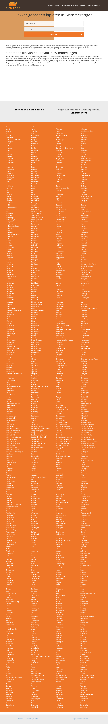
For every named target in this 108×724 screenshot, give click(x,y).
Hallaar (58, 224)
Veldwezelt (59, 475)
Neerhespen (35, 342)
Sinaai (33, 422)
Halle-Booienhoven (13, 226)
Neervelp (83, 344)
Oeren (82, 355)
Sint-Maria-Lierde (37, 441)
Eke (32, 190)
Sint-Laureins (35, 678)
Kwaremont (35, 281)
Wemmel (59, 692)
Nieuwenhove (36, 348)
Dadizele (34, 173)
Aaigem (8, 547)
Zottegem (34, 705)
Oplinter (83, 369)
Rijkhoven (83, 399)
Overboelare (84, 378)
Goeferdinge (60, 211)
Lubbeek (58, 640)
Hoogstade (10, 247)
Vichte (58, 479)
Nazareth (83, 650)
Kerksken (9, 266)
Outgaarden (10, 378)
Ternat (8, 684)
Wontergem (35, 528)
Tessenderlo (60, 684)
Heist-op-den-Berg (12, 602)
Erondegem (35, 199)
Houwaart (9, 612)
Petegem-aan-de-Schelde (40, 386)
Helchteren (34, 602)
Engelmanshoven (86, 196)
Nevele (33, 652)
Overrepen (59, 380)
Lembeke (34, 291)
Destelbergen (35, 578)
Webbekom (84, 505)
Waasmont (59, 498)
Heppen (83, 234)
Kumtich (59, 279)
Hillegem (34, 241)
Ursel (57, 471)
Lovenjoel (9, 302)
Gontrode (9, 213)
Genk (57, 591)
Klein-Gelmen (35, 270)
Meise (33, 644)
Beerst (82, 142)
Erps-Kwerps (84, 199)
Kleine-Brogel (60, 270)
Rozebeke (34, 407)
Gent (82, 591)
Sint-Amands (10, 675)
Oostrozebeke (60, 659)
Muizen (83, 334)
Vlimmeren (10, 488)
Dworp (58, 186)
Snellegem (84, 452)
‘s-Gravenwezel (61, 127)
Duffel (33, 583)
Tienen (8, 686)
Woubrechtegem (12, 530)
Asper (33, 133)
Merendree (59, 321)
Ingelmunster (60, 614)
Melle (57, 644)
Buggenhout (35, 572)
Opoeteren (10, 372)
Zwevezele (59, 545)
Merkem (83, 321)
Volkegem (59, 488)
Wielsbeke (34, 697)
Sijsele (8, 422)
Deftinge (83, 574)
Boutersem (84, 568)
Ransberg (34, 395)
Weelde (33, 507)
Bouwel (58, 165)
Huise (58, 249)
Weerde (58, 507)
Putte (8, 667)
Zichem (33, 540)
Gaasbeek (34, 589)
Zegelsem (34, 536)
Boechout (9, 566)
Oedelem (9, 355)
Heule (8, 239)
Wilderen (34, 521)
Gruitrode (83, 220)
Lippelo (83, 296)
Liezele (8, 296)
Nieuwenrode (60, 348)
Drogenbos (10, 583)
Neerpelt (9, 652)
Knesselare (59, 621)
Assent (82, 133)
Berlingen (34, 150)
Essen (33, 587)
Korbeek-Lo (35, 277)
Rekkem (9, 397)
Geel (7, 591)
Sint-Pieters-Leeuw (37, 680)
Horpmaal (34, 247)
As (31, 553)
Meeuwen (34, 315)
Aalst (8, 129)
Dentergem (84, 576)
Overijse (58, 663)
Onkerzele (59, 359)
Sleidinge (34, 450)
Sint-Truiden (60, 680)
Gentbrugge (35, 207)
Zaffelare (34, 532)
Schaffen (34, 414)
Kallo (8, 260)
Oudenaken (60, 376)
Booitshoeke (35, 161)
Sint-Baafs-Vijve (61, 424)
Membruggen (85, 319)
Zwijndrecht (84, 707)
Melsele (33, 319)
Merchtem (9, 646)
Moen (33, 327)
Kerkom (58, 264)
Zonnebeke (10, 705)
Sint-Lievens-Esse (12, 439)
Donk (82, 182)
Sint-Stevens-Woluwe (87, 448)
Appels (58, 131)
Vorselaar (83, 688)
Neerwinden (10, 346)
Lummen (83, 640)
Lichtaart (59, 294)
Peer (7, 665)
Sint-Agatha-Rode (62, 422)
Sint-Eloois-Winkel (12, 429)
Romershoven (11, 405)
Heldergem (59, 232)
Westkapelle (10, 513)
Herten (58, 237)
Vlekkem (59, 483)
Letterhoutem (85, 291)
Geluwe (83, 205)
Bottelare (34, 165)
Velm (82, 475)
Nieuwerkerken (85, 652)
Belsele (83, 146)
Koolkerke (59, 275)
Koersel (58, 272)
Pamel (33, 382)
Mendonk (9, 321)
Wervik (82, 692)
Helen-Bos (84, 232)
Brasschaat (10, 570)
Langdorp (59, 283)
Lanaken (58, 629)
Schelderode (84, 414)
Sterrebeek (35, 458)
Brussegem (10, 169)
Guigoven (9, 222)
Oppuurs (34, 372)
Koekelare (9, 623)
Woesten (34, 526)
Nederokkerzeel (36, 340)
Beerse (8, 557)
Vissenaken (84, 481)
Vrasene (83, 492)
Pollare (83, 388)
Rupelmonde (84, 412)
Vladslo (8, 483)
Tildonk (33, 467)
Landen (82, 629)
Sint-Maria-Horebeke (87, 439)
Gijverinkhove (35, 209)
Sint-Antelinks (35, 424)
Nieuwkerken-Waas (13, 350)
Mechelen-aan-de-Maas (88, 308)
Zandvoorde (10, 534)
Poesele (58, 388)
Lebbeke (9, 631)
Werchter (83, 509)
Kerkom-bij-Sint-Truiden (88, 264)
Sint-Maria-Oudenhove (63, 441)
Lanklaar (9, 285)
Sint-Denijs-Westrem (63, 426)
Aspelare (9, 133)
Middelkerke (35, 648)
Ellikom (58, 585)
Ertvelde (9, 201)
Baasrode (83, 137)
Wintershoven (11, 526)
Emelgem (34, 196)
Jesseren (59, 256)
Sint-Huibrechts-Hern (87, 429)
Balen (8, 555)
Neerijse (59, 342)
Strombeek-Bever (86, 460)
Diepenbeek (60, 578)
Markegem (35, 306)
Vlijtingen (83, 486)
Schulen (33, 420)
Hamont (83, 226)
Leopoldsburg (10, 633)
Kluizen (33, 272)
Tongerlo (9, 469)
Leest (82, 287)
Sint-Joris (34, 433)
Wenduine (59, 509)
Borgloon (9, 568)
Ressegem (34, 399)
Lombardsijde (11, 300)
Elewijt (82, 192)
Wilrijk (82, 521)
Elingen (33, 194)
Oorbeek (83, 361)
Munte (8, 338)
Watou (58, 505)
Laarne (33, 629)
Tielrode (83, 464)
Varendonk (34, 473)
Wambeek (9, 502)
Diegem (34, 180)
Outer (82, 376)
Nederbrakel (60, 338)
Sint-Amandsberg (86, 422)
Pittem (58, 665)
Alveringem (10, 551)
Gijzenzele (84, 209)
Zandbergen (60, 532)
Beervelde (34, 144)
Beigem (83, 144)
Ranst (57, 667)
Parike (58, 382)
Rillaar (58, 401)
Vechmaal (83, 473)
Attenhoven (35, 135)
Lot (81, 300)
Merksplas (59, 646)
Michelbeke (10, 325)
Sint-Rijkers (60, 448)
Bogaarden (60, 159)
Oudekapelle (35, 376)
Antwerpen (34, 551)
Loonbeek (34, 300)
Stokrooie (9, 460)
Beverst (58, 154)
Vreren (33, 494)
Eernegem (9, 188)
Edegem (58, 583)
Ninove (82, 654)
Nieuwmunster (36, 350)
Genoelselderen (11, 207)
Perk (57, 384)
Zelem (58, 536)
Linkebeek (59, 635)
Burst (82, 171)
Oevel (58, 357)
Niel (57, 652)
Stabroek (83, 680)
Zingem (8, 703)
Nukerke (83, 353)
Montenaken (35, 332)
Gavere (82, 589)
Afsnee (8, 131)
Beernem (83, 555)
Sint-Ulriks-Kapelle (12, 450)
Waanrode (34, 496)
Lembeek (9, 291)
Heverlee (9, 241)
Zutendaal (34, 707)
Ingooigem (59, 253)
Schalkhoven (60, 414)
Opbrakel (9, 367)
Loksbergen (84, 298)
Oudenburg (34, 663)
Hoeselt (83, 608)
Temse (82, 682)
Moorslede (34, 650)
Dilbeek (33, 580)
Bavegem (9, 142)
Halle (82, 224)
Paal (7, 382)
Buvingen (9, 173)
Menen (82, 644)
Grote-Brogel (10, 220)
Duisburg (9, 186)
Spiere (33, 454)
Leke (82, 289)
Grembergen (84, 215)
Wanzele (83, 502)
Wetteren (34, 694)
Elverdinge (59, 194)
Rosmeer (83, 405)
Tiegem (33, 464)
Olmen (8, 359)
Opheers (9, 369)
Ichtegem (9, 614)
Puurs (33, 667)
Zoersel (33, 703)
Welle (33, 509)
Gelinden (83, 203)
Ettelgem (83, 201)
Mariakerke (60, 304)
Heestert (83, 228)
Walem (8, 500)
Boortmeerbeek (85, 566)
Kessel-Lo (34, 268)
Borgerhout (10, 163)
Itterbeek (9, 256)
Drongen (59, 184)
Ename (58, 196)
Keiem (58, 262)
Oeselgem (9, 357)
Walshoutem (60, 500)
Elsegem (83, 585)
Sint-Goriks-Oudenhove (64, 429)
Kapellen (83, 260)
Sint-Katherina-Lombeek (39, 435)
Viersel (82, 479)
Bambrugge (60, 140)
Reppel (8, 399)
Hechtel (58, 599)
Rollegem (59, 403)
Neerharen (10, 342)
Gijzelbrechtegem (62, 209)
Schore (33, 418)
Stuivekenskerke (11, 462)
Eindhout (9, 585)
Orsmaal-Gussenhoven (14, 374)
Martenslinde (60, 306)
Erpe (57, 199)
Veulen (8, 479)
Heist (82, 230)
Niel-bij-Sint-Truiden (13, 348)
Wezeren (34, 517)
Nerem (58, 346)
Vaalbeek (83, 471)
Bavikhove (34, 142)
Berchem (34, 148)
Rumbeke (83, 410)
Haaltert (8, 597)
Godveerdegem (36, 211)
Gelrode (34, 205)
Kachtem (34, 258)
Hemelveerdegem (12, 234)
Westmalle (59, 513)
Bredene (58, 570)
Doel (57, 182)
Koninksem (10, 275)
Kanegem (34, 260)
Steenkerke (84, 456)
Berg (82, 148)
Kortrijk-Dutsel (85, 277)
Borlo (33, 163)
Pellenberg (34, 384)
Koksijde (34, 623)
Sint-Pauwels (35, 445)
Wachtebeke (84, 690)
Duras (33, 186)
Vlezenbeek (84, 483)
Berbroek (9, 148)
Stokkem (83, 458)
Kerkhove (34, 264)
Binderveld (84, 154)
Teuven (8, 464)
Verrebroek (59, 477)
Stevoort (59, 458)
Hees (57, 228)
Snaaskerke (60, 452)
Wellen (33, 692)
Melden (8, 317)
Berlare (82, 559)
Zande (82, 532)
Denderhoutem (61, 175)
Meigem (59, 315)
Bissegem (34, 156)
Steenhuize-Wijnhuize (63, 456)
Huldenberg (59, 612)
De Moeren (10, 175)
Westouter (10, 515)
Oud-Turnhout (85, 661)
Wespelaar (59, 511)
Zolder (33, 542)
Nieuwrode (59, 350)
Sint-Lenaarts (85, 437)
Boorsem (59, 161)
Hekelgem (9, 232)
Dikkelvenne (35, 182)
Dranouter (34, 184)
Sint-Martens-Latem (87, 678)
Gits (7, 211)
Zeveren (83, 538)
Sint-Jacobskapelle (37, 431)
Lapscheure (35, 285)
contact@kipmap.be (32, 719)
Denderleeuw (35, 576)
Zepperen (83, 536)
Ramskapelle (84, 393)
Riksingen (34, 401)
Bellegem (34, 146)
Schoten (83, 673)
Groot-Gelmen (61, 218)
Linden (33, 296)
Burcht (58, 171)
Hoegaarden (35, 608)
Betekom (83, 150)
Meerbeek (84, 310)
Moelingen (59, 648)
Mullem (33, 336)
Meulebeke (10, 648)
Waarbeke (59, 496)
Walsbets (34, 500)
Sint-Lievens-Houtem (63, 678)
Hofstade (34, 245)
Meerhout (9, 644)
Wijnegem (59, 697)
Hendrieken (35, 234)
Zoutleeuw (59, 705)
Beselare (59, 150)
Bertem (8, 561)
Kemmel (83, 262)
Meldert (33, 317)
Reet (57, 395)
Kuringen (83, 279)
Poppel (33, 391)
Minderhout (10, 327)
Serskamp (84, 420)
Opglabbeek (10, 661)
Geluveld (59, 205)
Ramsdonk (34, 393)
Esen (57, 201)
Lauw (58, 285)
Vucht (82, 494)
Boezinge (34, 159)
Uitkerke (9, 471)
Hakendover (35, 224)
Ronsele (34, 405)
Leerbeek (59, 287)
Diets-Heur (59, 180)
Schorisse (59, 418)
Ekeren (58, 190)
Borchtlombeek (85, 161)
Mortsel (58, 650)
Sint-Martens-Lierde (63, 443)
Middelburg (35, 325)
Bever (33, 561)
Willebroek (83, 697)
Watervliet (34, 505)
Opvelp (58, 372)
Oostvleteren (84, 659)
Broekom (83, 167)
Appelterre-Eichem (86, 131)
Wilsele (8, 524)
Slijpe (58, 450)
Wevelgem (59, 694)
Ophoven (34, 369)
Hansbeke (34, 228)
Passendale (84, 382)
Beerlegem (59, 555)
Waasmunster (60, 690)
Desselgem (10, 177)
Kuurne (82, 627)
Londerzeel (10, 640)
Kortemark (84, 623)
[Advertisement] (54, 86)
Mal (81, 302)
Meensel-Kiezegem (37, 310)
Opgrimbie (59, 367)
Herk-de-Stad (84, 604)
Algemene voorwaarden (80, 719)
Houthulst (83, 610)
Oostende (59, 656)
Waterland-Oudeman (13, 505)
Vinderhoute (10, 481)
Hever (82, 239)
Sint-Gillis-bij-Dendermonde (40, 429)
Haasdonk (84, 222)
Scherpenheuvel (36, 673)
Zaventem (9, 701)
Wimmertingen (61, 524)
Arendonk (9, 553)
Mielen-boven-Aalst (62, 325)
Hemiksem (84, 602)
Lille (32, 635)
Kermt (33, 266)
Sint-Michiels (10, 445)
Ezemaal (59, 203)
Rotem (8, 407)
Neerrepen (59, 344)
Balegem (34, 140)
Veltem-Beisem (11, 477)
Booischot (10, 161)
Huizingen (83, 249)
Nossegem (59, 353)
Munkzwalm (60, 336)
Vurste (8, 496)
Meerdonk (34, 313)
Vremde (9, 494)
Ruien (82, 407)
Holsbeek (9, 610)
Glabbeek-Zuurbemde (87, 593)
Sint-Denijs (10, 426)
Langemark (84, 283)
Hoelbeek (34, 243)
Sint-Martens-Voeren (87, 443)
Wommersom (85, 526)
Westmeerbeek (85, 513)
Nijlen (57, 654)
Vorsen (83, 490)
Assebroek (59, 133)
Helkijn (58, 602)
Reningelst (84, 397)
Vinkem (33, 481)
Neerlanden (84, 342)
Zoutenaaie (84, 542)
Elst (7, 587)
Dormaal (9, 184)
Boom (58, 566)
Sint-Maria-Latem (12, 441)
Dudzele (83, 184)
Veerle (8, 475)
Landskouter (35, 283)
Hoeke (8, 243)
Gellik (8, 205)
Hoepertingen (85, 243)
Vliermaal (9, 486)
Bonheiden (34, 566)
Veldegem (34, 475)
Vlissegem (34, 488)
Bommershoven (86, 159)
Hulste (8, 251)
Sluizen (83, 450)
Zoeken (53, 35)
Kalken (82, 258)
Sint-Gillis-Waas (61, 675)
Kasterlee (59, 618)
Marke (8, 306)
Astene (8, 135)
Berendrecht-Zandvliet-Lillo (65, 148)
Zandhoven (84, 699)
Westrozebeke (61, 515)
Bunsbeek (59, 572)
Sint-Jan (58, 431)
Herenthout (59, 604)
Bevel (8, 152)
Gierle (8, 209)
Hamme (58, 226)
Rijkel (58, 399)
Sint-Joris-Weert (85, 433)
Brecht (33, 570)
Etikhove (83, 587)
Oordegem (10, 363)
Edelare (83, 186)
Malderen (9, 304)
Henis (58, 234)
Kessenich (59, 268)
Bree (82, 570)
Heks (33, 232)
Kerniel (58, 266)
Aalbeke (83, 127)
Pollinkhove (10, 391)
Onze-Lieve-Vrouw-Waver (89, 359)
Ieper (32, 614)
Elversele (83, 194)
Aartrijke (9, 549)
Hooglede (34, 610)
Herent (8, 604)
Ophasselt (84, 367)
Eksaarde (83, 190)
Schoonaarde (11, 418)
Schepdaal (84, 416)
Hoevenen (9, 245)
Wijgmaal (59, 519)
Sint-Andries (10, 424)
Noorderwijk (10, 353)
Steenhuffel (35, 456)
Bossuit (83, 163)
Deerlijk (58, 574)
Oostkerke (10, 365)
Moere (82, 327)
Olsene (33, 359)
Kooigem (34, 275)
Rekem (83, 395)
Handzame (10, 228)
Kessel (8, 268)
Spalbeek (9, 454)
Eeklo (82, 583)
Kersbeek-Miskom (86, 266)
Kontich (58, 623)
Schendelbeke (60, 416)
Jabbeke (8, 616)
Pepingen (34, 665)
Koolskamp (84, 275)
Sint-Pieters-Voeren (37, 448)
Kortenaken (10, 625)
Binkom (9, 156)
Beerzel (58, 144)
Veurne (33, 688)
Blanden (83, 156)
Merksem (9, 323)
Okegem (83, 357)
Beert (8, 144)
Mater (33, 308)
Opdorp (33, 367)
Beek (32, 555)
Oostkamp (9, 659)
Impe (33, 253)
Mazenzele (59, 308)
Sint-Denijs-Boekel (37, 426)
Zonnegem (59, 542)
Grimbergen (35, 595)
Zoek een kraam (52, 5)
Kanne (58, 260)
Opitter (58, 369)
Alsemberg (34, 131)
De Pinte (34, 574)
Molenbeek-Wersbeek (63, 329)
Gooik (8, 595)
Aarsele (33, 129)
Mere (33, 321)
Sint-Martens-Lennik (38, 443)
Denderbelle (35, 175)
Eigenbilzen (84, 188)
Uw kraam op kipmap (73, 5)
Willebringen (60, 521)
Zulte (7, 707)
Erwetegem (35, 201)
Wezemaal (10, 517)
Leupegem (10, 294)
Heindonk (59, 230)
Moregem (34, 334)
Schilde (58, 673)
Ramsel (58, 393)
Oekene (33, 355)
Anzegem (59, 551)
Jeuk (82, 256)
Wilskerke (34, 524)
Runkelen (59, 412)
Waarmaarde (35, 498)
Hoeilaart (59, 608)
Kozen (8, 279)
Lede (32, 631)
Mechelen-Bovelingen (13, 310)
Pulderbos (84, 391)
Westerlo (9, 694)
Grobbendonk (60, 595)
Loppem (59, 300)
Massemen (84, 306)
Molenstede (10, 332)
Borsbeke (59, 163)
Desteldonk (35, 177)
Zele (32, 701)
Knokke (82, 621)
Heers (82, 599)
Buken (8, 171)
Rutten (8, 414)
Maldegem (59, 642)
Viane (33, 479)
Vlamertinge (35, 483)
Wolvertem (59, 526)
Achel (57, 549)
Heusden (59, 239)
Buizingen (83, 169)
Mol (7, 650)
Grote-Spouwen (36, 220)
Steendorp (10, 456)
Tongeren (34, 686)
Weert (82, 507)
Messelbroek (60, 323)
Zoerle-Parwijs (11, 542)
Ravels (82, 667)
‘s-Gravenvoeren (36, 127)
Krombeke (34, 279)
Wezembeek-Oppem (87, 694)
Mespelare (34, 323)
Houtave (59, 247)
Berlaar (58, 559)
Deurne (83, 177)
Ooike (33, 361)
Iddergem (83, 251)
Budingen (59, 169)
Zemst (82, 701)
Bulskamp (34, 171)
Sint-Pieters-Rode (12, 448)
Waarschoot (35, 690)
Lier (7, 635)
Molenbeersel (85, 329)
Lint (81, 635)
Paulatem (9, 384)
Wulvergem (84, 530)
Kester (82, 268)
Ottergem (83, 374)
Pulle (8, 393)
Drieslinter (83, 580)
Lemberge (59, 291)
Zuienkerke (84, 705)
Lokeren (58, 637)
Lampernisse (85, 281)
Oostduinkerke (61, 363)
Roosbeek (59, 405)
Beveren (59, 152)
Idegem (9, 253)
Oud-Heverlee (60, 661)
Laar (57, 281)
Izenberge (34, 256)
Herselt (33, 606)
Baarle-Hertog (85, 553)
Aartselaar (34, 549)
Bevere (33, 152)
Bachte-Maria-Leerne (13, 140)
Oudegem (9, 376)
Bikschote (9, 564)
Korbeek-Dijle (11, 277)
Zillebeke (83, 540)
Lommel (83, 637)
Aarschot (83, 547)
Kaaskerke (10, 258)
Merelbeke (34, 646)
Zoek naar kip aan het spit (29, 109)
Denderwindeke (85, 175)
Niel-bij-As (84, 346)
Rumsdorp (34, 412)
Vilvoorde (59, 688)
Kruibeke (34, 627)
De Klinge (83, 173)
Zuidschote (10, 545)
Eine (7, 190)
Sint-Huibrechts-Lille (13, 431)
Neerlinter (9, 344)
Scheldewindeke (11, 416)
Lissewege (10, 298)
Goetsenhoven (85, 211)
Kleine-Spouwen (86, 270)
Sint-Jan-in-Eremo (86, 431)
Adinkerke (83, 129)
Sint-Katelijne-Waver (87, 675)
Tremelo (83, 686)
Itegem (83, 253)
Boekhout (9, 159)
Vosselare (34, 492)
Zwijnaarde (84, 545)
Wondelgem (10, 528)
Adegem (59, 129)
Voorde (8, 490)
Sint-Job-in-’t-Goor (12, 433)
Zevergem (9, 540)
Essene (58, 587)
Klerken (8, 272)
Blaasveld (59, 156)
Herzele (83, 606)
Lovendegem (35, 640)
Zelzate (58, 701)
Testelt (83, 462)
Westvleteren (85, 515)
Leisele (58, 289)
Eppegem (9, 199)
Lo (7, 637)
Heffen (8, 230)
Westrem (34, 515)
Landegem (10, 283)
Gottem (9, 215)
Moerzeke (34, 329)
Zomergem (59, 703)
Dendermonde (60, 576)
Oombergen (60, 361)
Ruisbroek (9, 410)
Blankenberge (60, 564)
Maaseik (9, 642)
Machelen (59, 302)
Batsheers (84, 140)
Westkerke (34, 513)
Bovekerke (84, 165)
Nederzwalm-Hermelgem (64, 340)
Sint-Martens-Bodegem (88, 441)
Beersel (33, 557)
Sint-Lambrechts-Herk (38, 437)
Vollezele (83, 488)
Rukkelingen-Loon (62, 410)
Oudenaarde (10, 663)
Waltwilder (84, 500)
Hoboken (83, 241)
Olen (7, 656)
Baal (57, 137)
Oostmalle (34, 659)
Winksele (83, 524)
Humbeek (34, 251)
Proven (58, 391)
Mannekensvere (36, 304)
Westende (84, 511)
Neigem (34, 346)
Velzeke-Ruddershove (38, 477)
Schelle (8, 673)
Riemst (33, 669)
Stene (8, 458)
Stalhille (58, 454)
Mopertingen (10, 334)
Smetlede (34, 452)
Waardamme (85, 496)
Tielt (7, 467)
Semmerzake (60, 420)
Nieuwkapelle (85, 348)
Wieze (82, 517)
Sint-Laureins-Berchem (64, 437)
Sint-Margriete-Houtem (64, 439)
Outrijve (34, 378)
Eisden (33, 585)
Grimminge (10, 218)
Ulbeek (33, 471)
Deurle (58, 177)
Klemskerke (35, 621)
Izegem (82, 614)
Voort (58, 490)
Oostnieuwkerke (61, 365)
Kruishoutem (60, 627)
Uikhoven (59, 469)
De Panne (9, 574)
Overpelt (83, 663)
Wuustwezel (60, 699)
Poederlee (9, 388)
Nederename (85, 338)
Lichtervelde (60, 633)
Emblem (9, 196)
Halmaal (34, 226)
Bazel (58, 142)
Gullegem (34, 222)
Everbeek (9, 203)
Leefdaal (34, 287)
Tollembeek (84, 467)
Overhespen (10, 380)
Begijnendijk (60, 557)
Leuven (33, 633)
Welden (8, 509)
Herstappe (59, 606)
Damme (83, 572)
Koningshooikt (85, 272)
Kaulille (33, 262)
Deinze (8, 576)
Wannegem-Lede (62, 502)
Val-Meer (9, 473)
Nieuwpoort (35, 654)
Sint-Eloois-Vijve (86, 426)
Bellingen (59, 146)
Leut (32, 294)
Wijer (33, 519)
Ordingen (83, 372)
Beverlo (33, 154)
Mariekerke (84, 304)
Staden (8, 682)
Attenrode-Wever (62, 135)
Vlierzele (59, 486)
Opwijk (33, 661)
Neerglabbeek (85, 340)
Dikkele (8, 182)
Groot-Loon (84, 218)
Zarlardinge (60, 534)
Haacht (82, 595)
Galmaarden (60, 589)
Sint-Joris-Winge (11, 435)
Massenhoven (11, 308)
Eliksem (9, 194)
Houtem (83, 247)
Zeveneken (59, 538)
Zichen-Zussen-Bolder (63, 540)
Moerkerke (10, 329)
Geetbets (34, 591)
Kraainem (9, 627)
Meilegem (84, 315)
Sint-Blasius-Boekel (87, 424)
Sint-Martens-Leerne (13, 443)
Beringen (34, 559)
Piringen (83, 386)
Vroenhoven (60, 494)
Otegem (34, 374)
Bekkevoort (84, 557)
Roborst (83, 401)
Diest (82, 578)
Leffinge (34, 289)
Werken (9, 511)
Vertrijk (83, 477)
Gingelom (34, 593)
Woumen (34, 530)
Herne (8, 606)
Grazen (58, 215)
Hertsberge (84, 237)
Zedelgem (9, 536)
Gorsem (58, 213)
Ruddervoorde (61, 407)
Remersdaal (35, 397)
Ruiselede (59, 671)
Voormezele (35, 490)
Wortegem (59, 528)
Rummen (9, 412)
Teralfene (34, 462)
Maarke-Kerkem (36, 302)
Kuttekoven (10, 281)
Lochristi (34, 637)
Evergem (9, 589)
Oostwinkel (84, 365)
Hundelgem (60, 251)
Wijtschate (10, 521)
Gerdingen (59, 207)
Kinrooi (8, 621)
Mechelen (83, 642)
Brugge (8, 572)
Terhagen (59, 462)
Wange (33, 502)
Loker (58, 298)
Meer (58, 310)
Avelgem (58, 553)
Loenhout (34, 298)
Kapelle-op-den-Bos (87, 616)
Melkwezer (84, 317)
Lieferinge (84, 294)
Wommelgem (35, 699)
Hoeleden (59, 243)
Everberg (34, 203)
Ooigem (9, 361)
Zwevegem (59, 707)
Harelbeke (9, 599)
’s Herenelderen (11, 127)
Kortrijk (82, 625)
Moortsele (84, 332)
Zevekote (34, 538)
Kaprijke (33, 618)
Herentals (34, 604)
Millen (82, 325)
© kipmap (21, 719)
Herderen (9, 237)
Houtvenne (35, 249)
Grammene (35, 215)
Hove (32, 612)
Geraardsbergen (11, 593)
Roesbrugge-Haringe (13, 403)
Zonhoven (83, 703)
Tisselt (58, 467)
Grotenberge (60, 220)
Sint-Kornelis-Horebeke (14, 678)
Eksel (8, 192)
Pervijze (83, 384)
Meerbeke (9, 313)
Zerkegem (9, 538)
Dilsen (58, 580)
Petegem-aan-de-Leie (13, 386)
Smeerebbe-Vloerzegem (14, 452)
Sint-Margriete (36, 439)
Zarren (82, 534)
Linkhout (59, 296)
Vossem (58, 492)
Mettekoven (84, 323)
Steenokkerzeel (36, 682)
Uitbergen (83, 469)
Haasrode (9, 224)
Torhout (58, 686)
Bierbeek (83, 561)
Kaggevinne (60, 258)
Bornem (33, 568)
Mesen (82, 646)
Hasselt (33, 599)
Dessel (8, 578)
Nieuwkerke (10, 654)
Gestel (82, 207)
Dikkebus (83, 180)
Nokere (83, 350)
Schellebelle (35, 416)
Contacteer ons (94, 5)
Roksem (34, 403)
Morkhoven (60, 334)
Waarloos (9, 498)
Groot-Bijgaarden (37, 218)
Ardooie (83, 551)
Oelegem (59, 355)
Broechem (59, 167)
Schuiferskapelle (11, 420)
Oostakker (34, 363)
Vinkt (57, 481)
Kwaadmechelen (11, 629)
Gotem (83, 213)
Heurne (33, 239)
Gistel (57, 593)
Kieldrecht (9, 270)
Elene (58, 192)
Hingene (59, 241)
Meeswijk (83, 313)
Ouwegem (59, 378)
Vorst (8, 492)
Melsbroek (10, 319)
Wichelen (9, 697)
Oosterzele (84, 656)
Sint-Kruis (59, 435)
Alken (82, 549)
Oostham (83, 363)
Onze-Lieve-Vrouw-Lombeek (40, 656)
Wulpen (58, 530)
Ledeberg (9, 287)
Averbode (9, 137)
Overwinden (84, 380)
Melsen (58, 319)
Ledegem (59, 631)
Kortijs (58, 277)
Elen (32, 192)
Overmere (34, 380)
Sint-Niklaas (10, 680)
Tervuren (34, 684)
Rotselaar (34, 671)
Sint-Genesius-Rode (37, 675)
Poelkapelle (35, 388)
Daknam (59, 173)
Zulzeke (33, 545)
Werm (33, 511)
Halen (33, 597)
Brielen (33, 167)
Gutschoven (60, 222)
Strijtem (58, 460)
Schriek (83, 418)
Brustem (34, 169)
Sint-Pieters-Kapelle (62, 445)
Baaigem (34, 137)
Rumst (82, 671)
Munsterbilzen (85, 336)
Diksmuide (9, 580)
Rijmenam (9, 401)
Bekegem (9, 146)
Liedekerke (84, 633)
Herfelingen (35, 237)
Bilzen (33, 564)
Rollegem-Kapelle (86, 403)
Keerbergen (84, 618)
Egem (33, 188)
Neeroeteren (35, 344)
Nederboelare (36, 338)
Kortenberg (34, 625)
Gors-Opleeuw (36, 213)
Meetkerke (10, 315)
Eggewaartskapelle (62, 188)
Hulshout (83, 612)
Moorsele (59, 332)
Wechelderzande (12, 507)
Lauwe (82, 285)
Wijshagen (84, 519)
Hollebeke (59, 245)
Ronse (8, 671)
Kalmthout (34, 616)
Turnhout (9, 688)
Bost (8, 165)
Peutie (58, 386)
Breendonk (10, 167)
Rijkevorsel (59, 669)
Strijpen (33, 460)
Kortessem (59, 625)
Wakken (83, 498)
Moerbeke (59, 327)
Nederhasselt (11, 340)
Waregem (9, 692)
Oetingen (34, 357)
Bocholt (83, 564)
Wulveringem (10, 532)
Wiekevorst (60, 517)
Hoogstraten (60, 610)
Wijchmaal (10, 519)
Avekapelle (84, 135)
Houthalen (10, 249)
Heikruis (34, 230)
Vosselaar (9, 690)
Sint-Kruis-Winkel (86, 435)
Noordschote (35, 353)
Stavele (83, 454)
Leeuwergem (10, 289)
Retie (7, 669)
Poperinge (83, 665)
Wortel (82, 528)
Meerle (58, 313)
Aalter (58, 547)
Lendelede (83, 631)
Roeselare (83, 669)
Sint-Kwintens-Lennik (13, 437)
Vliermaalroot (35, 486)
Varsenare (59, 473)
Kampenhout (60, 616)
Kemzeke (9, 264)
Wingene (9, 699)
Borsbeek (59, 568)
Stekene (58, 682)
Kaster (8, 262)
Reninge (58, 397)
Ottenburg (59, 374)
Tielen (58, 464)
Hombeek (83, 245)
